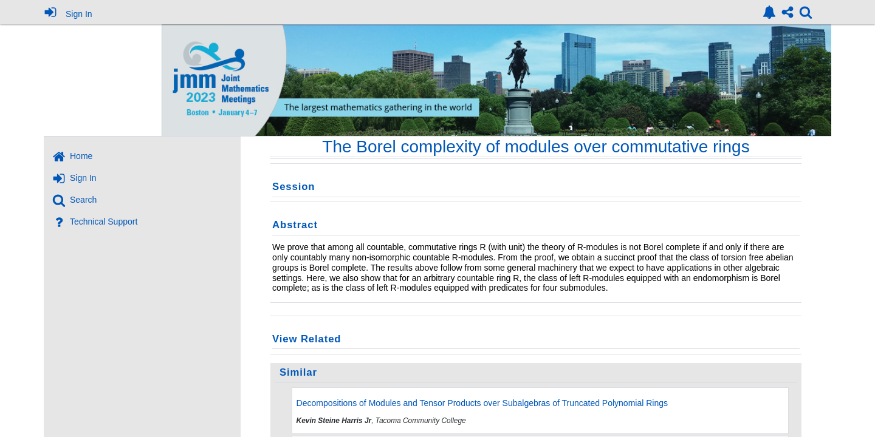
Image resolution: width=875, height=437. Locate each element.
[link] (769, 12)
